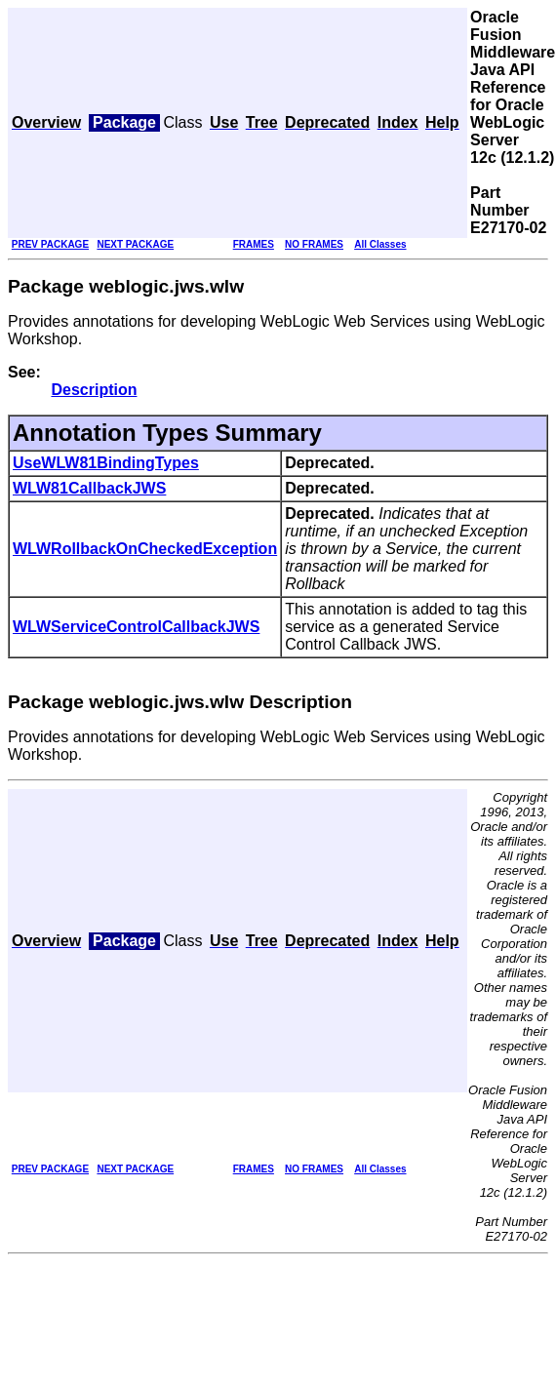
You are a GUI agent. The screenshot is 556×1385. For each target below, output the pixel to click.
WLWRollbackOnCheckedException (145, 548)
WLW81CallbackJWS (89, 488)
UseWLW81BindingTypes (106, 463)
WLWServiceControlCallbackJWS (136, 626)
